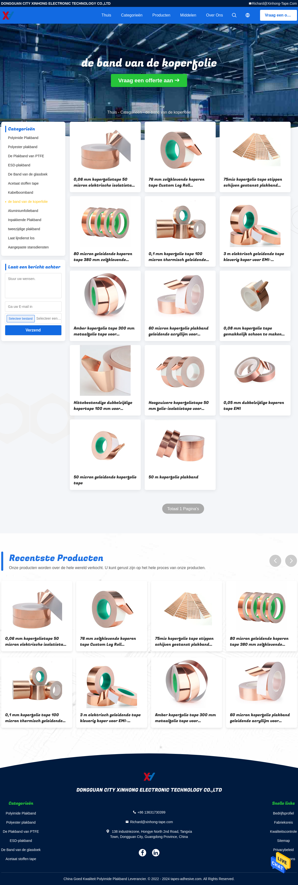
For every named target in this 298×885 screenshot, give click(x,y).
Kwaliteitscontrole (283, 831)
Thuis (106, 15)
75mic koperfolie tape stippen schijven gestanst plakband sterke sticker (253, 182)
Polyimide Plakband (23, 138)
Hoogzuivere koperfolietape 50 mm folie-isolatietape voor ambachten (179, 406)
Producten (161, 15)
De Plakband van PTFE (26, 156)
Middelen (188, 15)
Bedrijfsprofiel (283, 813)
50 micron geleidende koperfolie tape (105, 480)
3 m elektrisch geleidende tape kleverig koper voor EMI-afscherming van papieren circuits (254, 257)
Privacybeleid (283, 850)
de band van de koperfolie (28, 202)
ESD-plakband (19, 165)
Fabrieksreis (283, 822)
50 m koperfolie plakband (173, 477)
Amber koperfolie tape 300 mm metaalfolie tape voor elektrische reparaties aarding (104, 331)
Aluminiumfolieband (23, 211)
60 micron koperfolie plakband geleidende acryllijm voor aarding (179, 331)
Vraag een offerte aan (281, 15)
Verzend (33, 330)
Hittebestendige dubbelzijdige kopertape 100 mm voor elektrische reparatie (103, 406)
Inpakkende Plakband (24, 220)
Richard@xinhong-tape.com (274, 3)
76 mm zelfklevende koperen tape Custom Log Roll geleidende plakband (177, 182)
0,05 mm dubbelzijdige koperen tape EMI (254, 406)
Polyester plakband (22, 147)
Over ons (214, 15)
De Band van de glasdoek (28, 174)
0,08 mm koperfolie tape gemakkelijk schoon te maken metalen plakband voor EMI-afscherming (253, 331)
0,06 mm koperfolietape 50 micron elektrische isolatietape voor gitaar (105, 182)
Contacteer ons (283, 859)
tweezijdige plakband (24, 229)
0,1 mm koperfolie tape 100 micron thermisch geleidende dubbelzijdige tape (177, 257)
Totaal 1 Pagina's (183, 508)
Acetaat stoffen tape (23, 183)
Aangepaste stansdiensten (28, 247)
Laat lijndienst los (21, 238)
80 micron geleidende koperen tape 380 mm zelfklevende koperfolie (103, 257)
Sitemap (283, 841)
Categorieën (131, 15)
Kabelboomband (20, 192)
